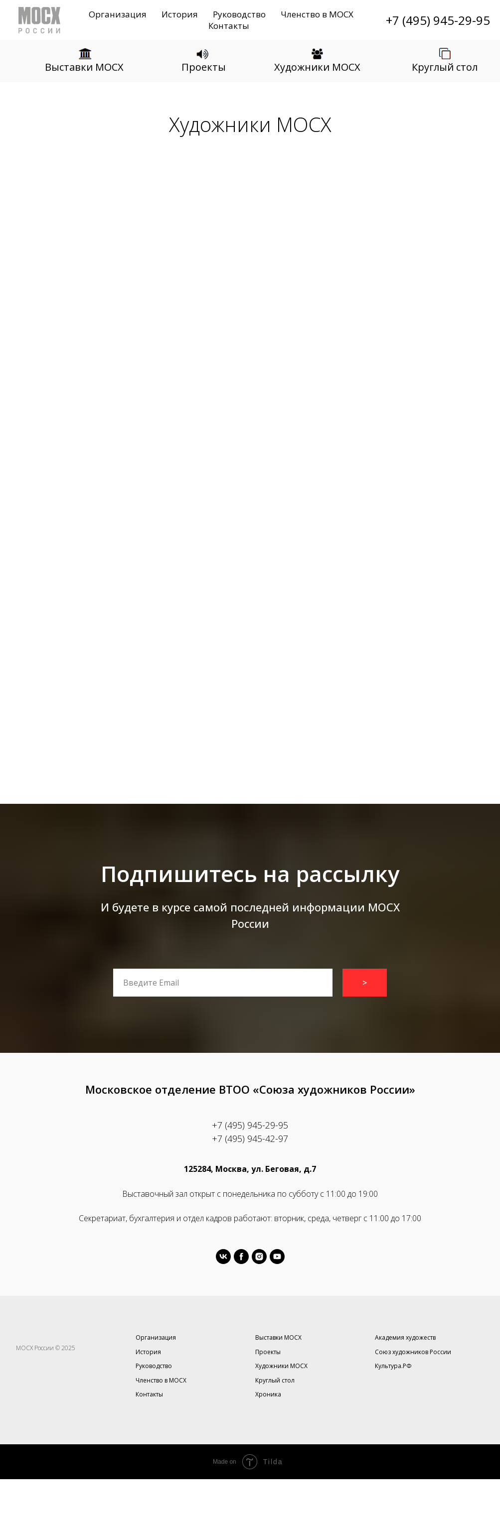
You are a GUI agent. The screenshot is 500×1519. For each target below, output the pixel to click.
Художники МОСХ (317, 67)
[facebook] (241, 1256)
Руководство (239, 14)
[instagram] (259, 1256)
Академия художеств (405, 1337)
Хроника (268, 1394)
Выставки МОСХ (84, 67)
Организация (118, 14)
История (180, 14)
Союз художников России (413, 1352)
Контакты (228, 25)
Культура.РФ (393, 1366)
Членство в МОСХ (317, 14)
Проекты (203, 67)
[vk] (223, 1256)
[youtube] (277, 1256)
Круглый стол (445, 67)
